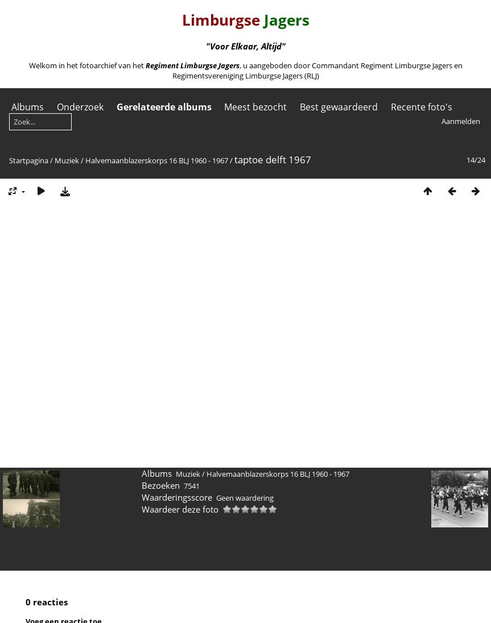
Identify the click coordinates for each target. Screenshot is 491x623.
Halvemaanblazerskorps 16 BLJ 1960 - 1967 (156, 160)
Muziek (67, 160)
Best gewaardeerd (339, 107)
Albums (27, 107)
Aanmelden (461, 121)
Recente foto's (421, 107)
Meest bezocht (255, 107)
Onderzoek (80, 107)
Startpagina (28, 160)
